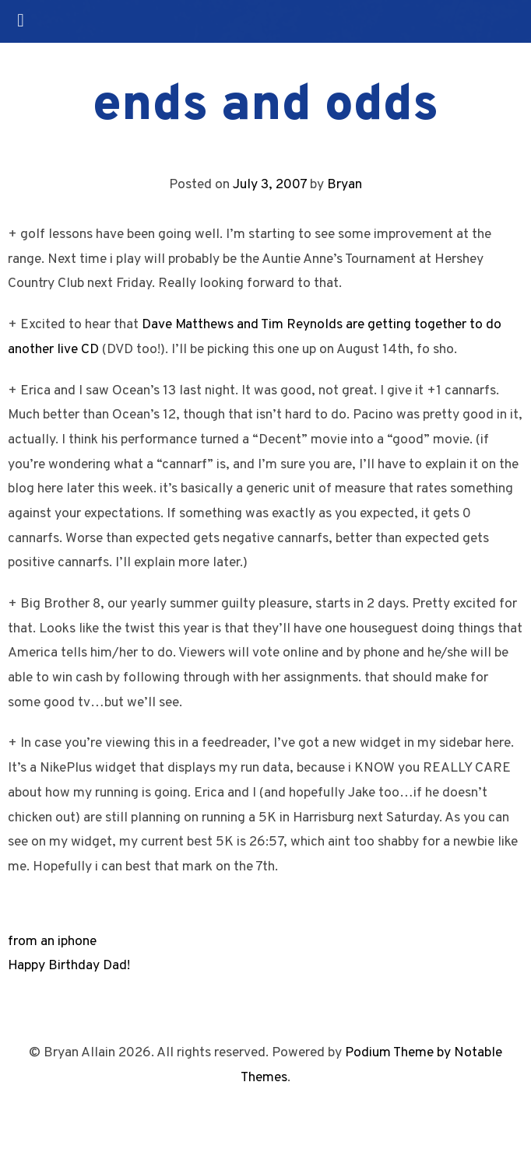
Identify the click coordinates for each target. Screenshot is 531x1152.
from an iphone (52, 942)
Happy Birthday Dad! (69, 966)
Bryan (344, 185)
